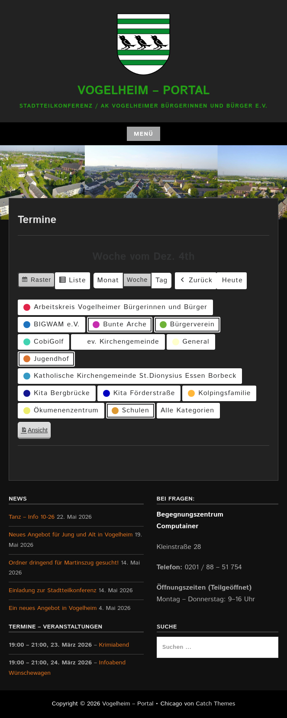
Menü (143, 134)
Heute (232, 280)
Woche (137, 279)
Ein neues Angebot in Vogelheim (53, 608)
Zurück (196, 280)
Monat (108, 280)
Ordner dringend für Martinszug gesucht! (64, 562)
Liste (72, 281)
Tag (161, 280)
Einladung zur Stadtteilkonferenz (53, 590)
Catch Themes (215, 703)
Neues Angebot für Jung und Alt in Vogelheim (70, 534)
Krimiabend (114, 645)
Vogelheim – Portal (143, 90)
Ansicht (35, 431)
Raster (36, 280)
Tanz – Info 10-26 (32, 517)
